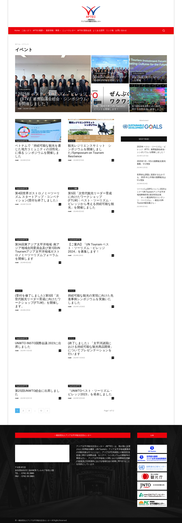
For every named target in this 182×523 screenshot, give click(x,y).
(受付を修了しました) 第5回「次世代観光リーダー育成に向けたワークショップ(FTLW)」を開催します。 (38, 301)
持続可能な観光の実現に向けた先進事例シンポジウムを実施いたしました (90, 299)
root (16, 160)
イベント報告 (73, 188)
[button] (163, 30)
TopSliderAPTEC (25, 89)
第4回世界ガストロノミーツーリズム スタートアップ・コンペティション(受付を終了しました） (37, 197)
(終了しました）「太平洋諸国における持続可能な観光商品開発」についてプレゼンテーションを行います (90, 348)
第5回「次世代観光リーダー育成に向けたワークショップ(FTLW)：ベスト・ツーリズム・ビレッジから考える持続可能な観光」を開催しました (91, 200)
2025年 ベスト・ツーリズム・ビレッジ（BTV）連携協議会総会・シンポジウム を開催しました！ (152, 149)
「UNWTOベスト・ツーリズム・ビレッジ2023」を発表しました (90, 392)
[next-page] (47, 410)
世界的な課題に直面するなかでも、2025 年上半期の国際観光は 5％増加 (151, 177)
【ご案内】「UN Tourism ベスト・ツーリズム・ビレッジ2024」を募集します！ (88, 248)
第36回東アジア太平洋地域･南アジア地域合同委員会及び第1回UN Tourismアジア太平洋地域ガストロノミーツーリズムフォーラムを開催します (37, 251)
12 (41, 410)
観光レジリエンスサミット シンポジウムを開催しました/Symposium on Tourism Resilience (89, 151)
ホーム (17, 44)
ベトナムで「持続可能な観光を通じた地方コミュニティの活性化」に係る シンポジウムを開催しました (38, 151)
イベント (97, 102)
